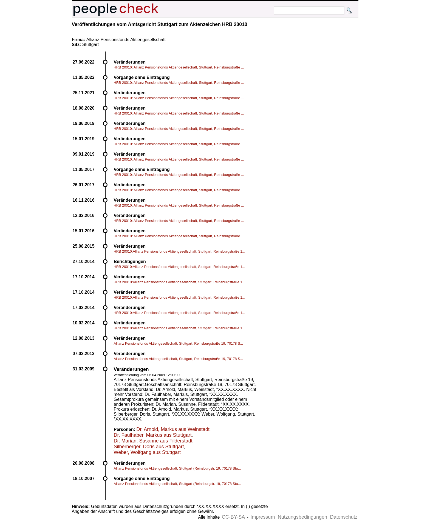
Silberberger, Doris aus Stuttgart (149, 446)
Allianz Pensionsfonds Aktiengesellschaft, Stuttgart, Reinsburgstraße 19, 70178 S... (178, 343)
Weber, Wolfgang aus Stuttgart (147, 452)
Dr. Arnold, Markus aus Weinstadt (173, 429)
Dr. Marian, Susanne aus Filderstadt (153, 441)
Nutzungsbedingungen (302, 517)
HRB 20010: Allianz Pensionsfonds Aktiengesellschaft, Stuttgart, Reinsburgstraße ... (179, 67)
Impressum (262, 517)
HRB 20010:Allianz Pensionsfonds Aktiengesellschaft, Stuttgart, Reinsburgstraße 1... (179, 251)
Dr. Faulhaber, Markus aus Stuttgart (153, 435)
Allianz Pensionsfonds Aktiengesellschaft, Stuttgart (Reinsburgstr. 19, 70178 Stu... (177, 468)
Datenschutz (343, 517)
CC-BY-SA (233, 517)
